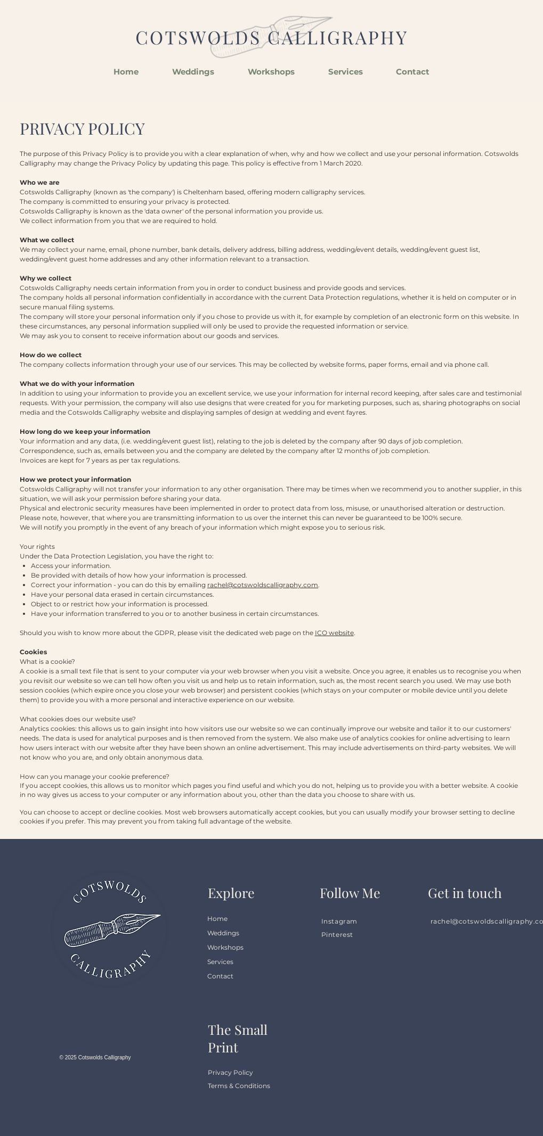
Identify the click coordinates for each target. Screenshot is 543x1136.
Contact (220, 976)
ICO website (334, 633)
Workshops (225, 947)
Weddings (223, 933)
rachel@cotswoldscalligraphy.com (262, 585)
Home (217, 919)
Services (220, 962)
